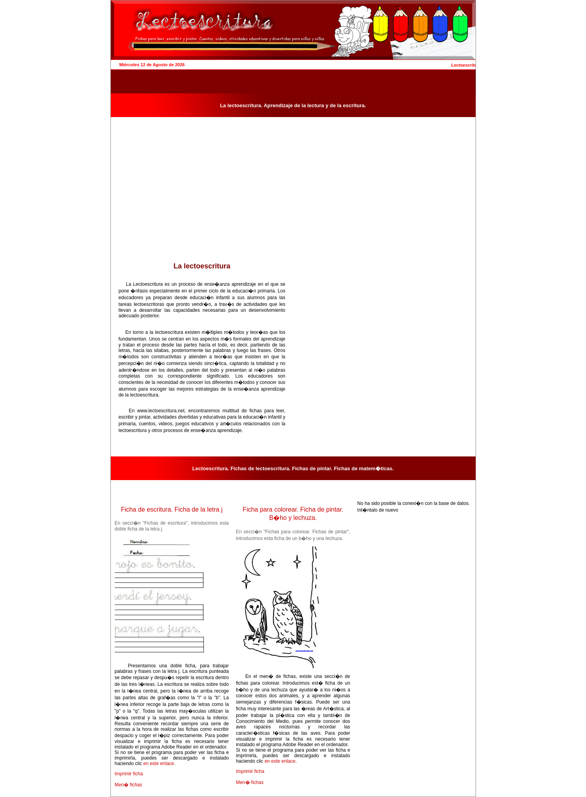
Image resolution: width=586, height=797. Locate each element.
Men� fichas (128, 785)
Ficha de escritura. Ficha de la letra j (171, 509)
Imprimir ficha (129, 774)
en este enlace (158, 763)
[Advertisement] (202, 202)
